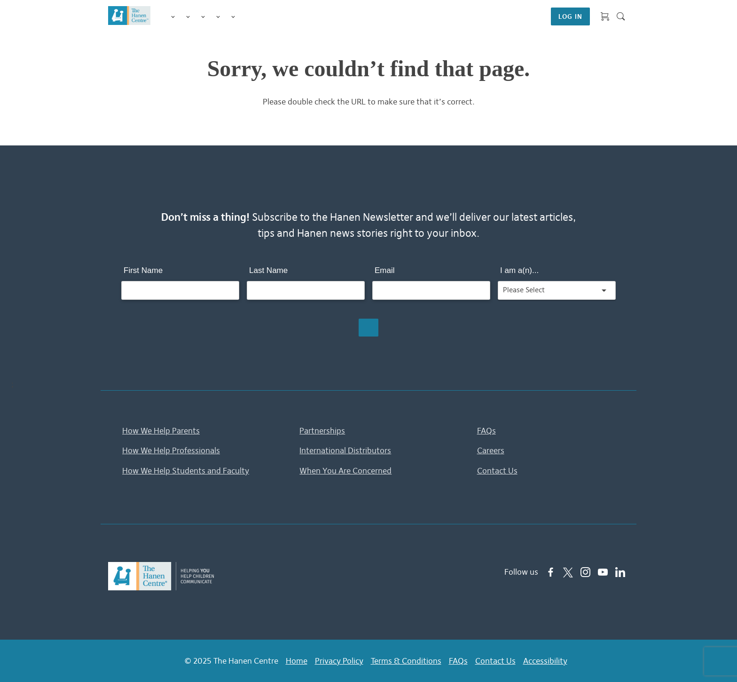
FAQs (486, 430)
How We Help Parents (161, 430)
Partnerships (322, 430)
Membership (233, 17)
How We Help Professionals (171, 450)
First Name (143, 270)
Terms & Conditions (406, 661)
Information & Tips (218, 17)
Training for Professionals (203, 17)
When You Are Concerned (345, 470)
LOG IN (570, 16)
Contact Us (497, 470)
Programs (188, 17)
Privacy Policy (339, 661)
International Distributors (345, 450)
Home (296, 661)
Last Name (268, 270)
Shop (244, 16)
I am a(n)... (519, 270)
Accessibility (545, 661)
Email (385, 270)
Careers (490, 450)
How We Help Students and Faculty (185, 470)
